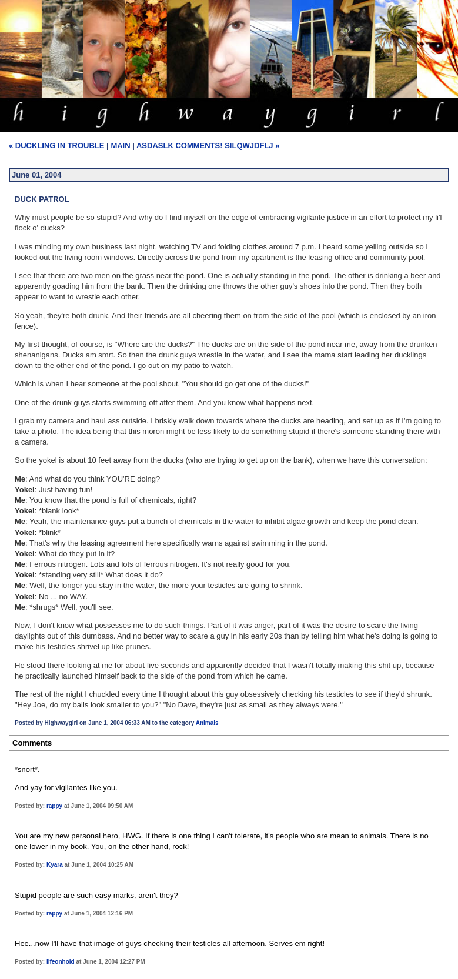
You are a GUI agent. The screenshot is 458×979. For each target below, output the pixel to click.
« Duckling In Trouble (57, 145)
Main (120, 145)
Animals (207, 723)
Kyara (54, 864)
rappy (54, 806)
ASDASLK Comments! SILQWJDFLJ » (207, 145)
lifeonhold (60, 961)
